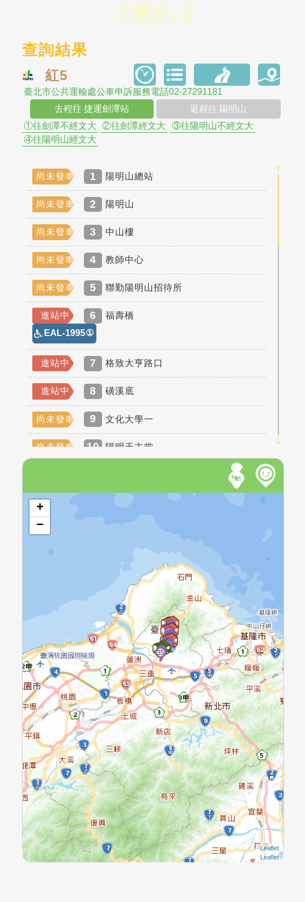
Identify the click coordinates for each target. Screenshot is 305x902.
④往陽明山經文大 (60, 139)
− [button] (40, 525)
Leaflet (269, 848)
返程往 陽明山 (218, 109)
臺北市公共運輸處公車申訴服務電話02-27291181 (123, 92)
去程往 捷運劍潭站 (91, 109)
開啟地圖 (38, 498)
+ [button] (40, 508)
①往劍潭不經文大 (60, 126)
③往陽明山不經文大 (212, 126)
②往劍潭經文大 (134, 126)
